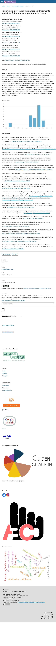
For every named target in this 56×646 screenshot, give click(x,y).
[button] (3, 309)
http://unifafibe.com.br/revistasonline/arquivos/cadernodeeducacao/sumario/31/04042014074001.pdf (29, 149)
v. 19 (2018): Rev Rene (17, 6)
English (4, 371)
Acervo (8, 6)
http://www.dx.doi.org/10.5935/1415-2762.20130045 (20, 207)
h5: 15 (4, 429)
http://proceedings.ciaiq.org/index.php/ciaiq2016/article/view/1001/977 (34, 169)
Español (4, 373)
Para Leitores (5, 385)
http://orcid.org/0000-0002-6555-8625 (11, 30)
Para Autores (5, 388)
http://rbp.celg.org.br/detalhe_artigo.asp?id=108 (17, 181)
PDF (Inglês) (7, 254)
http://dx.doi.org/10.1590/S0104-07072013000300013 (16, 188)
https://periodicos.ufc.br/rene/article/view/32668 (13, 300)
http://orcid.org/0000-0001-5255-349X (11, 42)
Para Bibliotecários (7, 390)
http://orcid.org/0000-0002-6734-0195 (11, 23)
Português (5, 376)
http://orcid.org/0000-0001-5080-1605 (11, 55)
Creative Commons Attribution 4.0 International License (37, 288)
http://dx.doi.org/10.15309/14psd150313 (33, 218)
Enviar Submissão (8, 332)
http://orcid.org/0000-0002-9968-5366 (11, 36)
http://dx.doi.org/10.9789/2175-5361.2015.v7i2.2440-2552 (27, 141)
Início (3, 6)
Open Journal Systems (8, 325)
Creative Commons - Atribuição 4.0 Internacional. (31, 602)
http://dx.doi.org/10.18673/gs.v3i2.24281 (13, 249)
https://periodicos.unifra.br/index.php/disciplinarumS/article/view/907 (21, 233)
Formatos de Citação (7, 303)
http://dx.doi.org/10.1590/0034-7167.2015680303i (37, 154)
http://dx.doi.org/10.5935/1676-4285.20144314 (27, 162)
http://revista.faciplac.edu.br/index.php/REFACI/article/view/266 (19, 241)
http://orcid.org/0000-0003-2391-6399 (11, 49)
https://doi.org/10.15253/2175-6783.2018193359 (17, 60)
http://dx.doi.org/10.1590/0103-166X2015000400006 (15, 226)
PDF (15, 254)
